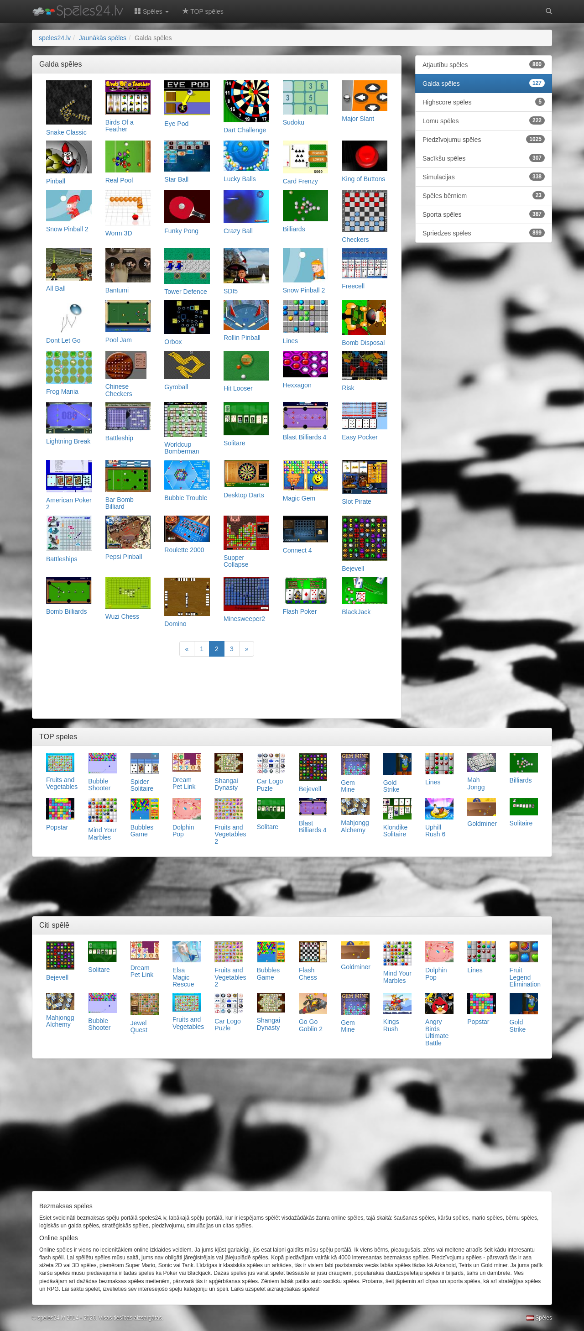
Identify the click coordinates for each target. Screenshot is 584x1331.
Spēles (539, 1318)
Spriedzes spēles (483, 233)
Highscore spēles (483, 102)
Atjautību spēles (483, 64)
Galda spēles (483, 83)
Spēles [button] (152, 11)
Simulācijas (483, 176)
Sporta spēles (483, 214)
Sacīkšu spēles (483, 158)
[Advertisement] (217, 688)
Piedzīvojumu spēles (483, 139)
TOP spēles (203, 11)
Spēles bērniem (483, 195)
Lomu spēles (483, 120)
